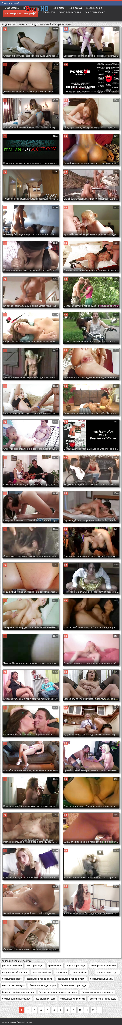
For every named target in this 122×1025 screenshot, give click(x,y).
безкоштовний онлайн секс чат (18, 992)
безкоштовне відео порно (43, 985)
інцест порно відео (76, 965)
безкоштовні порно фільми (71, 979)
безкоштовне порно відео (74, 985)
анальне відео (79, 972)
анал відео (61, 972)
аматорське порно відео (103, 965)
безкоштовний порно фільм (16, 998)
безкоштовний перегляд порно (97, 992)
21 (93, 1010)
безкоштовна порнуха (13, 985)
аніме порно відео (41, 972)
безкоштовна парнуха (101, 979)
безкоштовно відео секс (72, 998)
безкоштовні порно (12, 979)
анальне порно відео (107, 972)
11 (86, 1010)
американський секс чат (14, 972)
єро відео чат (55, 965)
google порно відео (12, 965)
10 (80, 1010)
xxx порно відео (35, 965)
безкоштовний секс (45, 998)
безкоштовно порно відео (103, 998)
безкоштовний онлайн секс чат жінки (58, 992)
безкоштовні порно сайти (40, 979)
